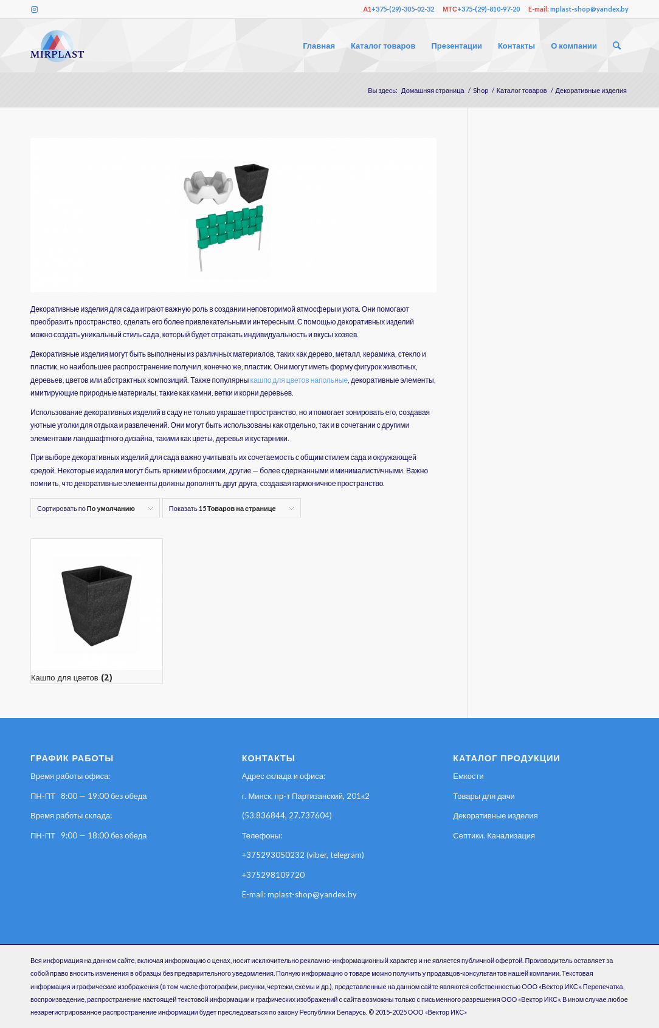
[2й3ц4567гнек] (57, 45)
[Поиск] (617, 45)
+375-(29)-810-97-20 (488, 9)
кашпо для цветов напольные (299, 380)
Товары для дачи (484, 796)
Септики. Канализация (494, 835)
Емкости (468, 776)
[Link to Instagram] (34, 9)
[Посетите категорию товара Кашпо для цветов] (96, 611)
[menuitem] (319, 45)
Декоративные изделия (495, 815)
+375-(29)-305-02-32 (402, 9)
